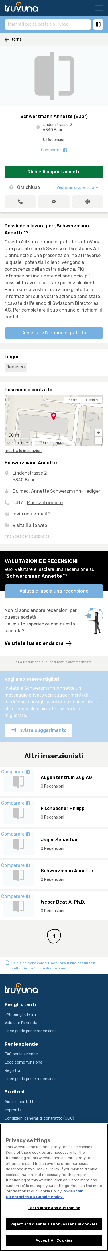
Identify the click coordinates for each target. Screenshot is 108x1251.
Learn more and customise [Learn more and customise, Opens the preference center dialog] (54, 1211)
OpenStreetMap (53, 443)
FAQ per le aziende (21, 1054)
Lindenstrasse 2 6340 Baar (57, 127)
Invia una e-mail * (31, 514)
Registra (12, 1070)
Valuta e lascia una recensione (54, 591)
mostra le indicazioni (23, 450)
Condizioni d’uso (19, 1126)
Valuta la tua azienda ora (38, 643)
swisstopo (32, 443)
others (71, 443)
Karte (73, 399)
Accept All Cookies (54, 1244)
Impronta (13, 1110)
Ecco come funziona (23, 1062)
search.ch (16, 443)
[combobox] (48, 24)
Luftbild (92, 399)
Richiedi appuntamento (54, 172)
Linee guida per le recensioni (30, 1031)
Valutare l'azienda (21, 1022)
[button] (98, 433)
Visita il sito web (30, 525)
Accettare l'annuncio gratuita (54, 332)
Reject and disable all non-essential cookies (54, 1228)
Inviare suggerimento (38, 731)
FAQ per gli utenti (20, 1014)
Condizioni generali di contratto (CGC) (39, 1118)
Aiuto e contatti (19, 1101)
